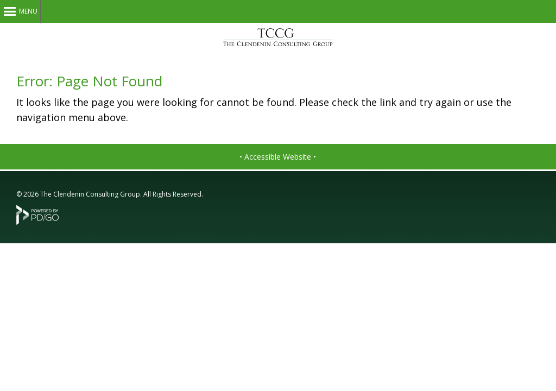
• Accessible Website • (277, 157)
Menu (28, 11)
